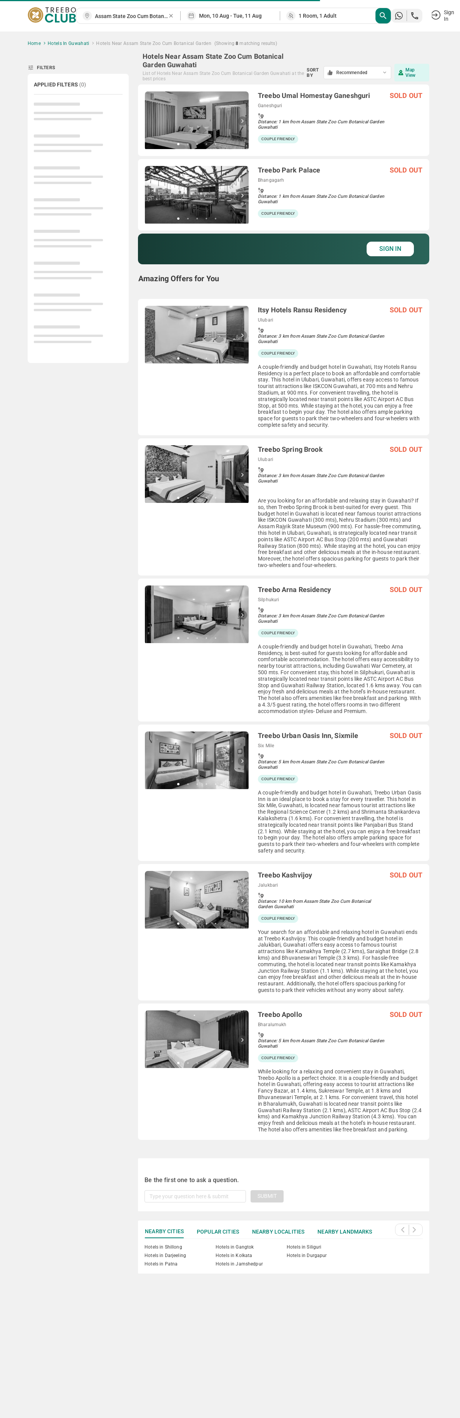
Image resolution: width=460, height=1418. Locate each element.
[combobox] (131, 16)
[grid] (283, 612)
